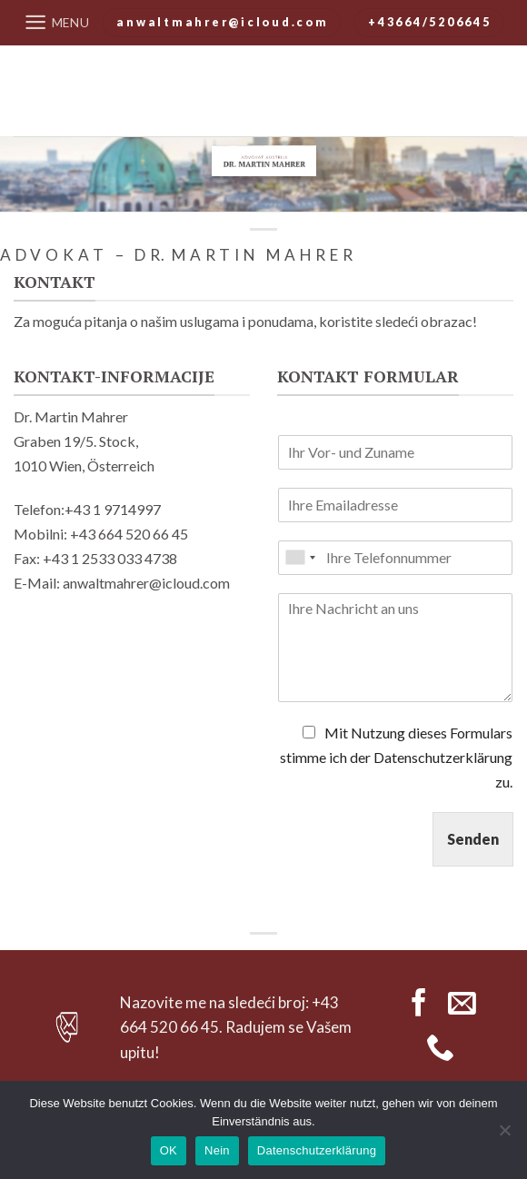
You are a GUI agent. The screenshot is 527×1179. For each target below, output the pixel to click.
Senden (473, 838)
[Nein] (504, 1135)
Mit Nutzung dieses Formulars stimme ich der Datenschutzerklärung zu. (396, 757)
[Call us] (440, 1049)
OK (168, 1150)
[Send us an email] (462, 1005)
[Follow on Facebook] (419, 1005)
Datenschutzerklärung (316, 1150)
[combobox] (300, 557)
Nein (217, 1150)
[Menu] (57, 22)
